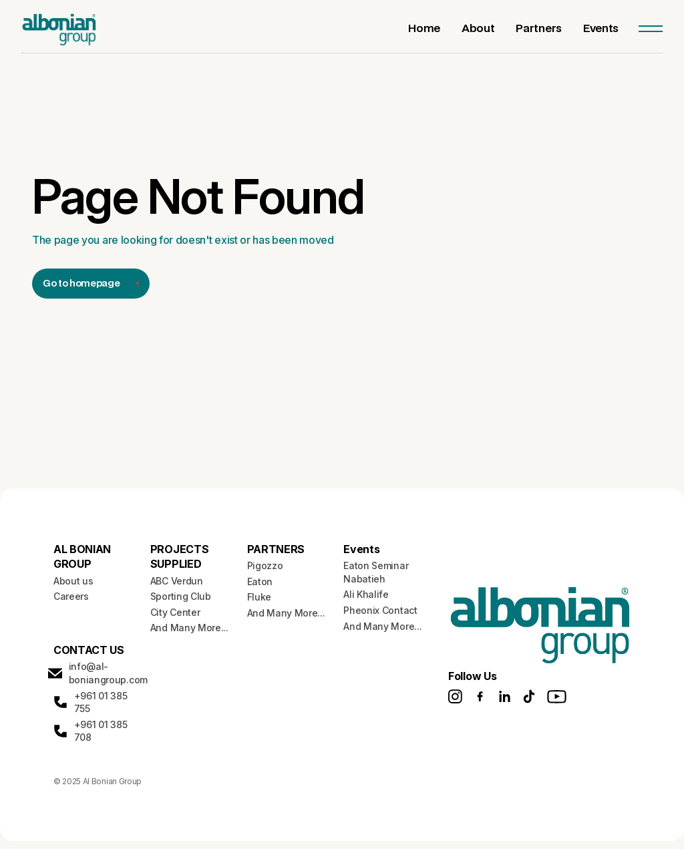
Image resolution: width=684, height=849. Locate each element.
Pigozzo (265, 565)
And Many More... (189, 627)
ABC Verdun (176, 580)
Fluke (259, 597)
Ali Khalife (365, 594)
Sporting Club (180, 596)
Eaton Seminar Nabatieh (375, 572)
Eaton (260, 581)
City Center (175, 612)
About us (73, 580)
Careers (71, 596)
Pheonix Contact (380, 610)
